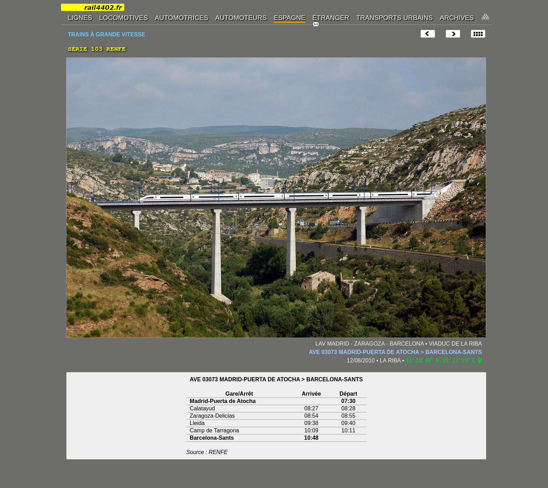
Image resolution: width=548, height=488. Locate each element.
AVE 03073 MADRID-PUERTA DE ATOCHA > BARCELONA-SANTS (395, 352)
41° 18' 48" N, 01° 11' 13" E (441, 360)
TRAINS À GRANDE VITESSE (106, 34)
